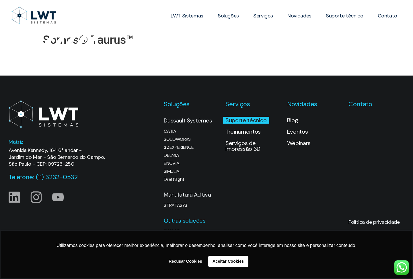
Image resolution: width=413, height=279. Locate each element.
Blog (292, 120)
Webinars (299, 143)
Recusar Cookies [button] (185, 261)
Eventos (297, 131)
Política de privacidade (374, 222)
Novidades (299, 15)
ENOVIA (171, 163)
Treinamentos (243, 131)
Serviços (263, 15)
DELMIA (171, 155)
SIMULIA (172, 171)
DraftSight (174, 179)
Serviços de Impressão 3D (242, 146)
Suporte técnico (344, 15)
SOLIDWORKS (177, 139)
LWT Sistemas (187, 15)
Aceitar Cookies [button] (228, 261)
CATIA (170, 131)
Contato (387, 15)
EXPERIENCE (179, 147)
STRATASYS (175, 205)
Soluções (228, 15)
